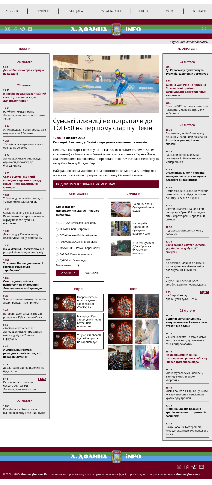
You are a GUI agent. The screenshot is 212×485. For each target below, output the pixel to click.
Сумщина (75, 11)
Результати (91, 273)
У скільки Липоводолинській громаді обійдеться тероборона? (23, 266)
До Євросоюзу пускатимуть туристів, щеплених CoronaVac (187, 71)
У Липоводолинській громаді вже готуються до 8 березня (24, 131)
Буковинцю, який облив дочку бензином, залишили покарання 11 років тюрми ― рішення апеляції (187, 138)
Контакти (200, 11)
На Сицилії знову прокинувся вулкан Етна (181, 297)
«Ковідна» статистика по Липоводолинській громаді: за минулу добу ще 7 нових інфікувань (22, 333)
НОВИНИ (24, 48)
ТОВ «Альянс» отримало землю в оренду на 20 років (24, 145)
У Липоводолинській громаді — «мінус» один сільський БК (23, 199)
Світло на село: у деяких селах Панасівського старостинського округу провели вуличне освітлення (23, 218)
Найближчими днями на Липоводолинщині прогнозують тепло (24, 115)
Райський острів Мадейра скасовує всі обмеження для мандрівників (183, 158)
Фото (170, 11)
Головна (11, 11)
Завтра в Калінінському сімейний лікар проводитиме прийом (24, 300)
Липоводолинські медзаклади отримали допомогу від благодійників (22, 162)
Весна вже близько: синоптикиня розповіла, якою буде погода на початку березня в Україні (187, 194)
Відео (143, 11)
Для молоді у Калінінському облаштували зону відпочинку (22, 236)
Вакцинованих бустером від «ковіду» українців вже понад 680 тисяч (187, 430)
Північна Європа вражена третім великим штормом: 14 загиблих (186, 412)
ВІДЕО (78, 289)
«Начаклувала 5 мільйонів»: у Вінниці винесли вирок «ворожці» (184, 376)
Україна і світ (111, 11)
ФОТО (134, 289)
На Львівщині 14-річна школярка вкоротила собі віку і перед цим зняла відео (187, 358)
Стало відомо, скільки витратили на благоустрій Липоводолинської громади (22, 284)
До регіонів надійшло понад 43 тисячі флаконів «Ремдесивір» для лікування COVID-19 (185, 266)
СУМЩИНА (134, 193)
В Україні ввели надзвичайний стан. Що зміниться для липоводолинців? (24, 97)
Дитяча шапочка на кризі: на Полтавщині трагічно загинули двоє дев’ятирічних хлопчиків (186, 90)
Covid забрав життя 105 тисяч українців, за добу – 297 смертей (186, 248)
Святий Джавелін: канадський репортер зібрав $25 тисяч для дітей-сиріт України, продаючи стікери (185, 214)
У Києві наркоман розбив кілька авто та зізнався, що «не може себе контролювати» (186, 340)
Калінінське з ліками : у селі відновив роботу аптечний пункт (24, 411)
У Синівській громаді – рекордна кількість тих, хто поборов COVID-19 (22, 353)
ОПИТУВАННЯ (78, 193)
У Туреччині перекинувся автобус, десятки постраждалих (186, 282)
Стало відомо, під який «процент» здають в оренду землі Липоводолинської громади (22, 182)
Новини (43, 11)
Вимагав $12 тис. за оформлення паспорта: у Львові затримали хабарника (187, 109)
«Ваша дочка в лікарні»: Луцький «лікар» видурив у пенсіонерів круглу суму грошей (187, 394)
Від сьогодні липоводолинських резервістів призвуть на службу (23, 250)
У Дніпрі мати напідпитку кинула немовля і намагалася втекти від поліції (186, 322)
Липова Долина (186, 474)
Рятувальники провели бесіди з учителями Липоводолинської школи (19, 385)
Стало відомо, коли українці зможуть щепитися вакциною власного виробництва (187, 176)
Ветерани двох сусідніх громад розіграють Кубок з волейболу (22, 315)
